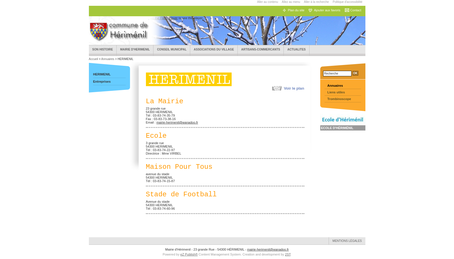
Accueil (94, 59)
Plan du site (296, 10)
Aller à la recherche (316, 1)
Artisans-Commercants (260, 49)
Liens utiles (336, 92)
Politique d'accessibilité (348, 1)
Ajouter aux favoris (327, 10)
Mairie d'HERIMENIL (135, 49)
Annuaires (107, 59)
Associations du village (214, 49)
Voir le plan (294, 88)
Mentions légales (347, 240)
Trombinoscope (339, 99)
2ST (287, 254)
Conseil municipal (171, 49)
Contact (355, 10)
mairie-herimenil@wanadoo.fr (177, 122)
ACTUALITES (296, 49)
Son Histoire (102, 49)
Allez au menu (291, 1)
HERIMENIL (102, 74)
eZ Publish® (189, 254)
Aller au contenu (267, 1)
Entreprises (102, 81)
